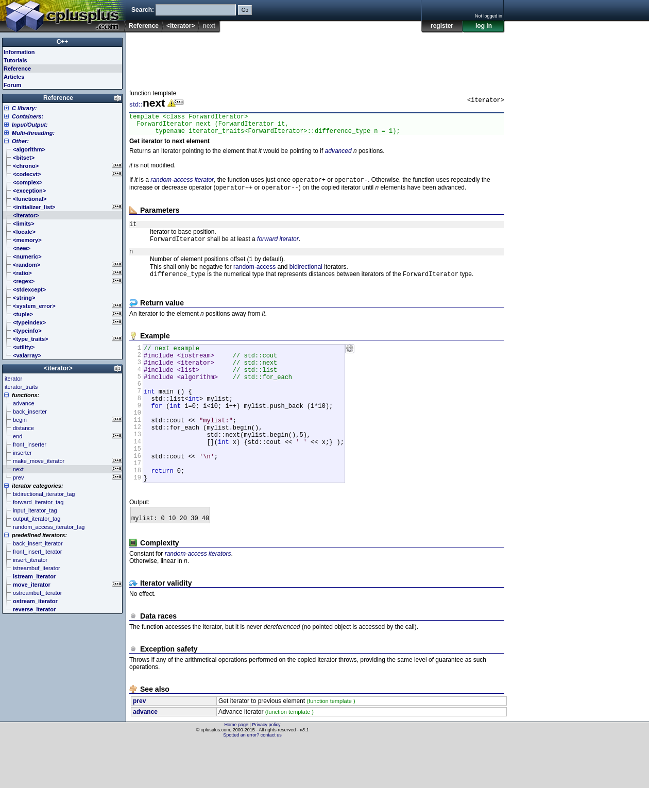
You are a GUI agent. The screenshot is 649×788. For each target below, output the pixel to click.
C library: (24, 108)
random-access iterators (198, 599)
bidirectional (305, 278)
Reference (144, 25)
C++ (63, 41)
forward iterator (278, 248)
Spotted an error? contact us (252, 780)
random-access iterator (182, 185)
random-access (254, 278)
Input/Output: (30, 125)
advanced (338, 155)
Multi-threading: (33, 133)
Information (19, 52)
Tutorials (15, 60)
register (442, 25)
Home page (237, 770)
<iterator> (180, 25)
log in (483, 25)
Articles (14, 77)
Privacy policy (266, 770)
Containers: (27, 116)
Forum (12, 85)
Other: (20, 141)
